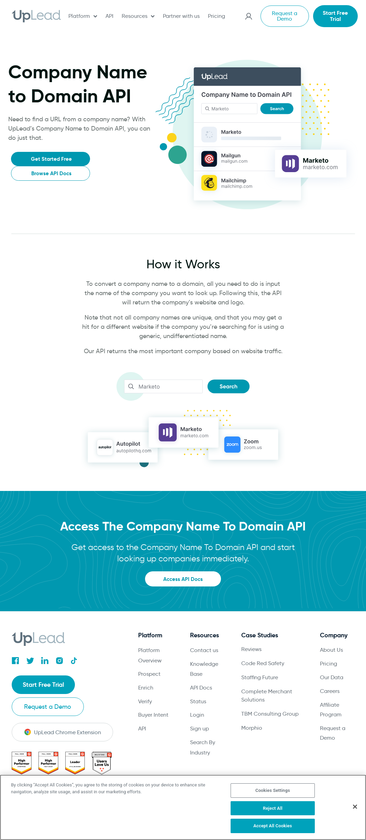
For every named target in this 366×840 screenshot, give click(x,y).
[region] (183, 807)
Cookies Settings (272, 790)
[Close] (355, 806)
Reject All (272, 808)
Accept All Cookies (272, 825)
